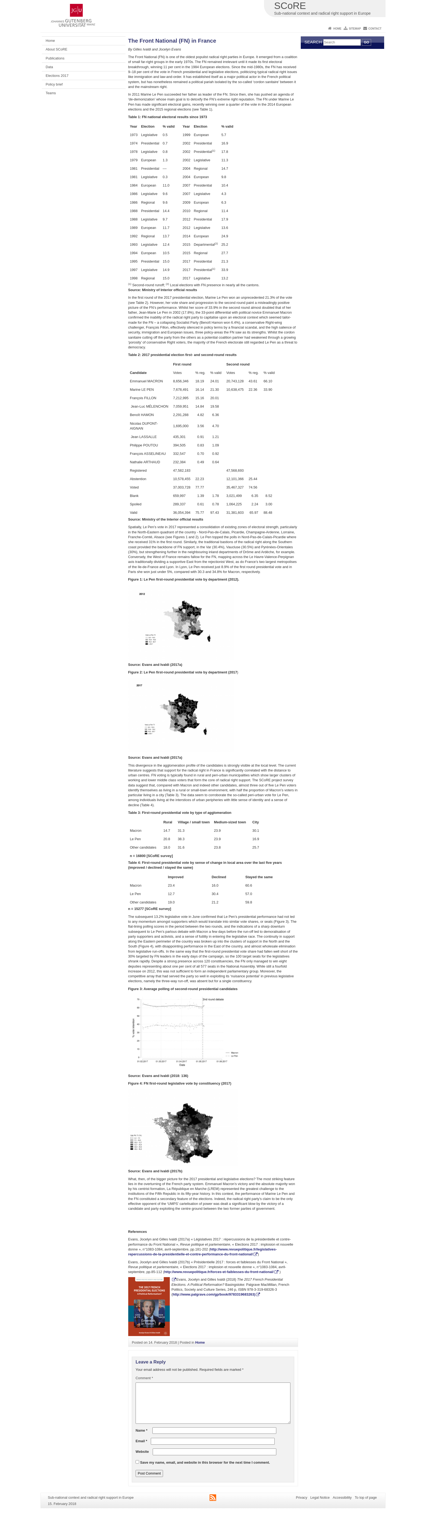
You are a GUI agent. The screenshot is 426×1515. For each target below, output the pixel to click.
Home (337, 28)
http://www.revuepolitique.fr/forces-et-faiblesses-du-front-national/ (219, 1272)
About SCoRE (56, 49)
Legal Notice (320, 1497)
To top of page (366, 1497)
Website (142, 1452)
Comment (144, 1378)
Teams (51, 93)
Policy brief (54, 84)
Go (366, 42)
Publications (55, 58)
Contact (374, 28)
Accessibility (342, 1497)
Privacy (301, 1497)
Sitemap (355, 28)
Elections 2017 (57, 76)
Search (313, 42)
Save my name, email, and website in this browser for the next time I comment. (205, 1462)
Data (49, 67)
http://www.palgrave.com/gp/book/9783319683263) (214, 1294)
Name (141, 1430)
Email (141, 1441)
